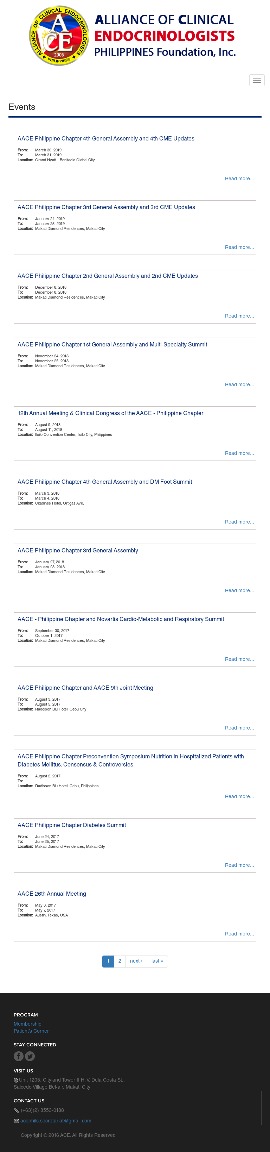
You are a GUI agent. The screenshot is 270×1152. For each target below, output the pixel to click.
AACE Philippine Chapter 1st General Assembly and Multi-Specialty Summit (112, 345)
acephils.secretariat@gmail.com (55, 1121)
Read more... (239, 179)
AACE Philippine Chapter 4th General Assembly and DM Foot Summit (105, 483)
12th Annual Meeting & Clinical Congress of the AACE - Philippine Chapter (110, 414)
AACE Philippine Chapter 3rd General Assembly (78, 551)
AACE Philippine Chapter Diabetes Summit (72, 826)
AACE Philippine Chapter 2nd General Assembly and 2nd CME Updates (108, 277)
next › (136, 961)
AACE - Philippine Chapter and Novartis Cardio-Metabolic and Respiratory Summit (121, 620)
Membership (27, 1024)
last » (157, 961)
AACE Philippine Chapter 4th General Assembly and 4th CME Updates (106, 139)
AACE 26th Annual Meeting (52, 894)
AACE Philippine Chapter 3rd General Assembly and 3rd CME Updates (106, 208)
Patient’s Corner (31, 1031)
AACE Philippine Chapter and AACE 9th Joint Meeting (85, 688)
